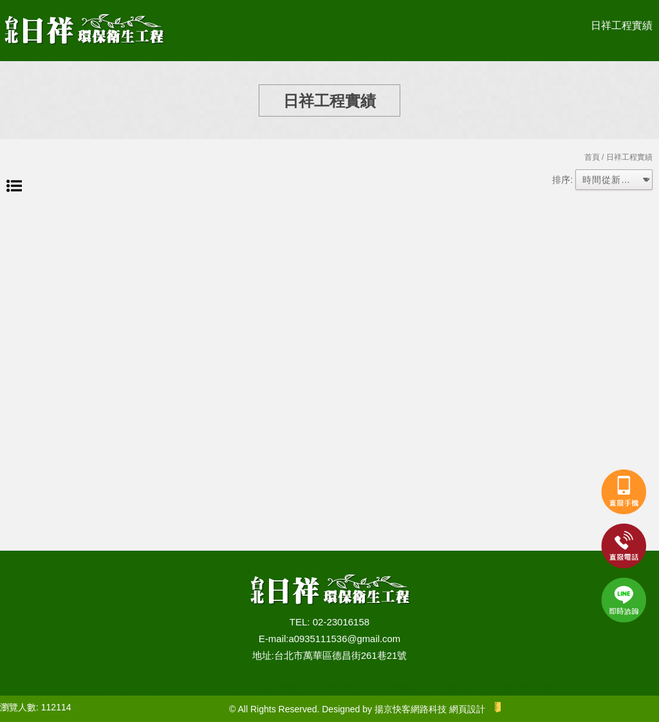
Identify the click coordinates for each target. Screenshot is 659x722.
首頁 (592, 157)
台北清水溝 (330, 688)
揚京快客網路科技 (411, 709)
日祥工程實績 (622, 25)
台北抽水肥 (131, 688)
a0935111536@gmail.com (344, 638)
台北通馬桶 (452, 688)
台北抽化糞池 (268, 688)
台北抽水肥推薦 (197, 688)
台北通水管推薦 (518, 688)
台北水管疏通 (391, 688)
